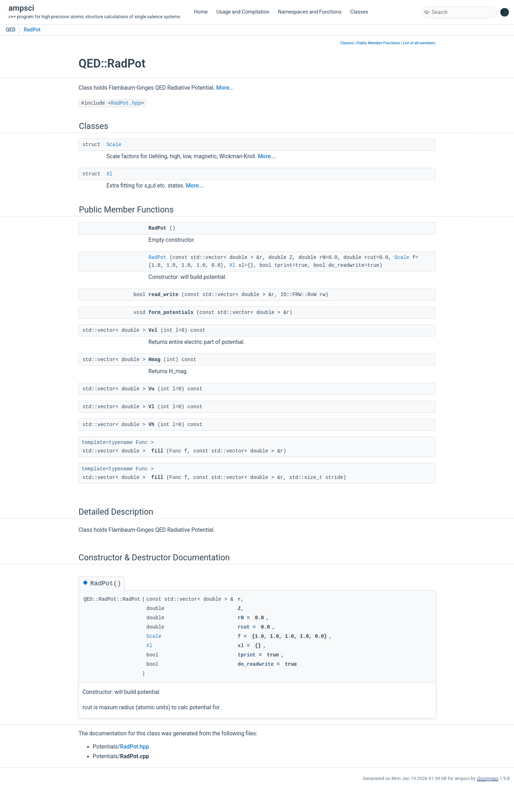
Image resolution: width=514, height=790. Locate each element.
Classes (359, 12)
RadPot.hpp (126, 103)
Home (201, 12)
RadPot (32, 30)
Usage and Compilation (242, 12)
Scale (113, 145)
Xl (109, 174)
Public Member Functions (378, 43)
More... (225, 88)
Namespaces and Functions (310, 12)
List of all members (419, 43)
